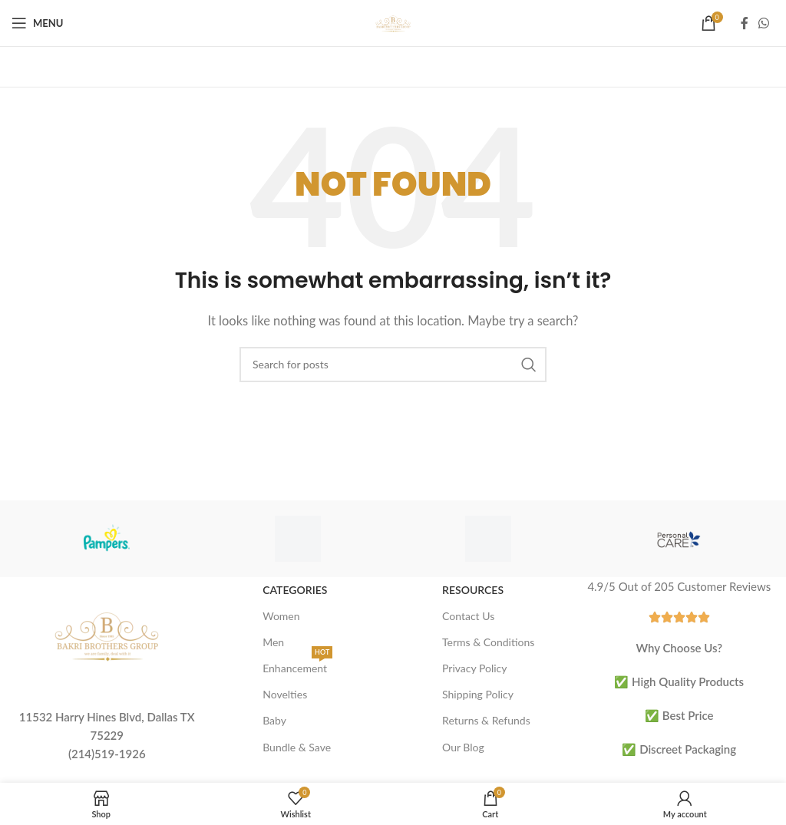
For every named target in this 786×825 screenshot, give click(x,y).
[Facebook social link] (744, 23)
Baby (274, 720)
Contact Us (468, 615)
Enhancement (297, 665)
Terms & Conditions (488, 641)
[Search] (393, 364)
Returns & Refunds (486, 720)
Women (281, 615)
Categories (295, 589)
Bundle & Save (297, 747)
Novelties (285, 694)
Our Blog (463, 747)
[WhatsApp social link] (764, 23)
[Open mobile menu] (37, 23)
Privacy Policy (474, 668)
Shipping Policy (478, 694)
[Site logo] (393, 21)
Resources (473, 589)
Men (273, 641)
